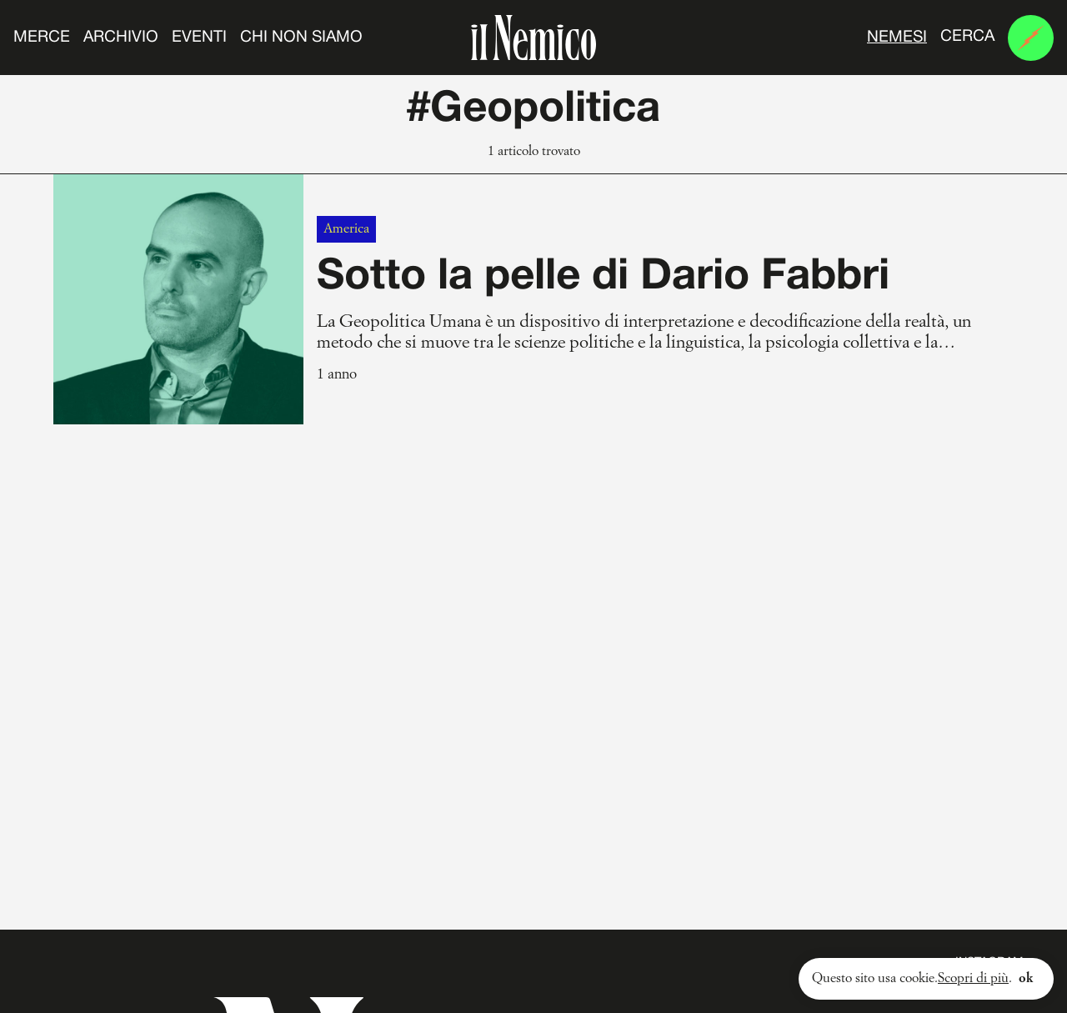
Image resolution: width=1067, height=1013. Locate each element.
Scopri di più (973, 978)
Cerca (967, 36)
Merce (41, 37)
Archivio (120, 37)
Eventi (199, 37)
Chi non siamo (301, 37)
